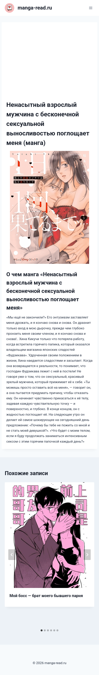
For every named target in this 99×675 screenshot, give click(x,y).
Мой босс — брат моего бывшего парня (46, 595)
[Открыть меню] (90, 8)
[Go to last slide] (11, 554)
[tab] (42, 630)
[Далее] (87, 554)
